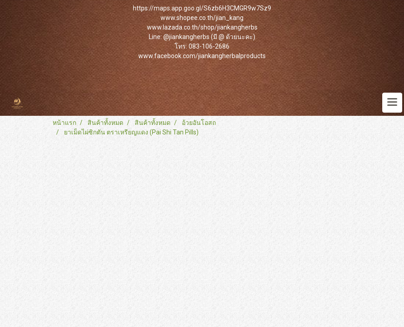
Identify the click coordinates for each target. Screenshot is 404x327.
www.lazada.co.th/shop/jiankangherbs (202, 27)
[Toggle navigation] (392, 103)
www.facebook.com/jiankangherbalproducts (202, 55)
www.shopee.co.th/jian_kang (202, 17)
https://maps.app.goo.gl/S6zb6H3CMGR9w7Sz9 (202, 8)
